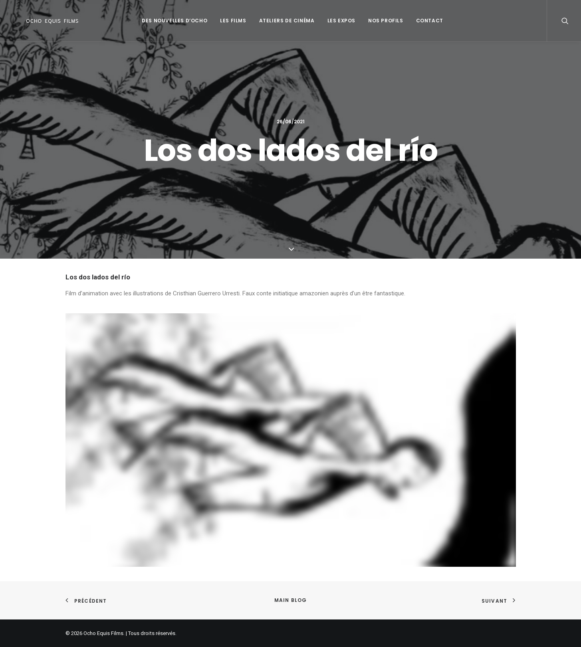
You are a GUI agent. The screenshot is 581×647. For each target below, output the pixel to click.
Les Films (231, 20)
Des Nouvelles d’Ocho (172, 20)
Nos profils (383, 20)
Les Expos (339, 20)
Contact (427, 20)
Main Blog (290, 600)
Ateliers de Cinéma (285, 20)
